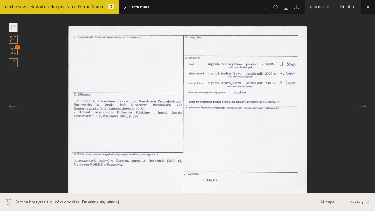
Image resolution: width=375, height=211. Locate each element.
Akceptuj (329, 202)
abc (13, 39)
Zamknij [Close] (359, 202)
